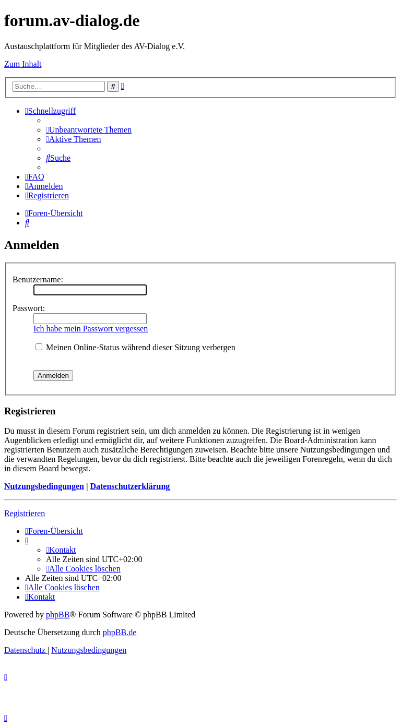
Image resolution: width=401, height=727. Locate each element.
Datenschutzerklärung (130, 486)
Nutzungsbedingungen (44, 486)
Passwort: (29, 308)
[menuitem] (89, 129)
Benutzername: (38, 279)
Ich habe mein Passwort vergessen (90, 328)
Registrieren (24, 513)
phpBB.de (119, 632)
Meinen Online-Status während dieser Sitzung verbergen (135, 347)
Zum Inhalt (23, 63)
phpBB (57, 614)
